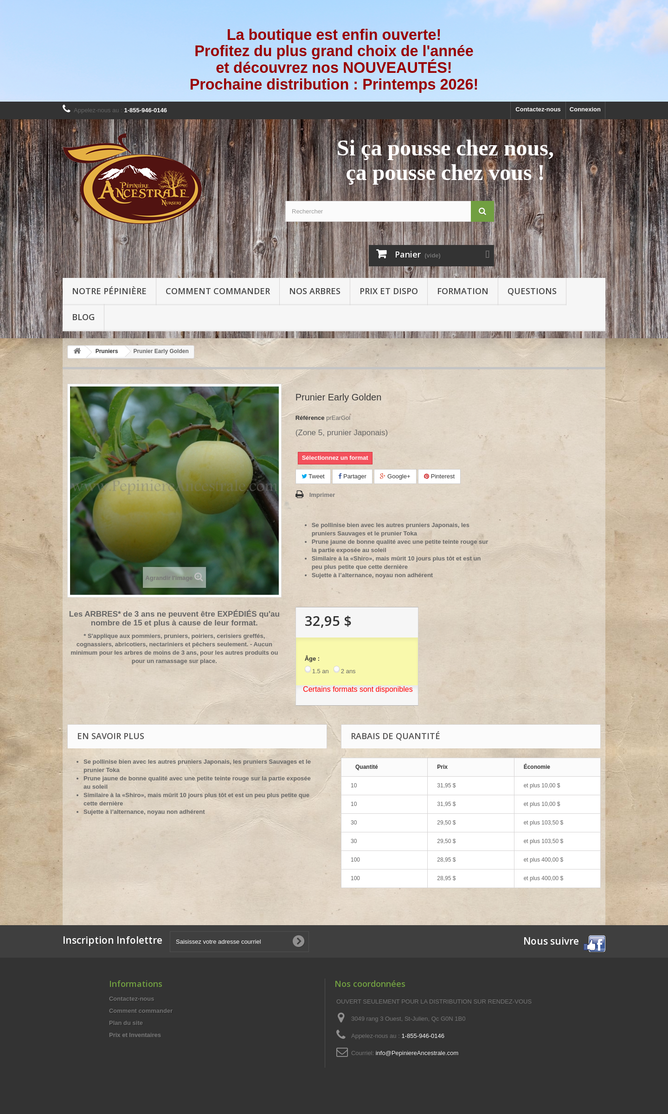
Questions (532, 290)
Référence (310, 417)
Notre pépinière (109, 290)
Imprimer (322, 494)
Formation (462, 290)
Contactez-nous (538, 109)
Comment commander (218, 290)
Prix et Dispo (389, 290)
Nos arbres (314, 290)
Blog (83, 316)
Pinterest (439, 476)
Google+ (395, 476)
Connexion (585, 109)
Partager (352, 476)
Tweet (313, 476)
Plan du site (126, 1022)
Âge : (312, 658)
